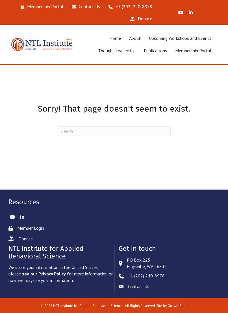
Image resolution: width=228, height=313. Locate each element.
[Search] (114, 131)
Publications (155, 50)
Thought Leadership (117, 50)
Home (115, 38)
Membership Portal (193, 50)
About (135, 38)
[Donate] (139, 19)
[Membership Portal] (40, 6)
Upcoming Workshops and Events (180, 38)
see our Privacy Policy (44, 274)
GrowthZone (178, 305)
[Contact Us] (84, 6)
